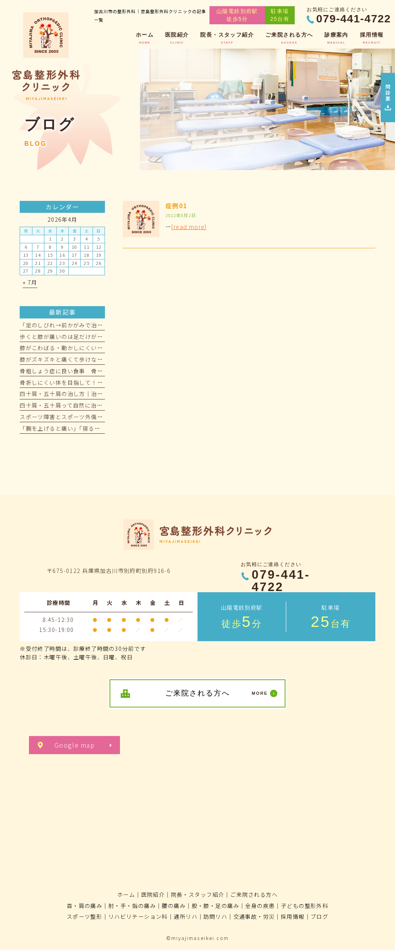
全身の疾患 (260, 906)
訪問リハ (215, 916)
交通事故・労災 (254, 916)
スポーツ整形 (85, 916)
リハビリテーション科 (138, 916)
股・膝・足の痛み (215, 906)
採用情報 (293, 916)
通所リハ (186, 916)
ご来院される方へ (254, 894)
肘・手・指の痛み (132, 906)
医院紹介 (153, 894)
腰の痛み (174, 906)
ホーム (126, 894)
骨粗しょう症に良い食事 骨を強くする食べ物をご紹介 (94, 371)
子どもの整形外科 (304, 906)
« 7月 (30, 282)
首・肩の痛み (85, 906)
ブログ (319, 916)
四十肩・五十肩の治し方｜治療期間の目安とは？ (85, 394)
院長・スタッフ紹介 (198, 894)
